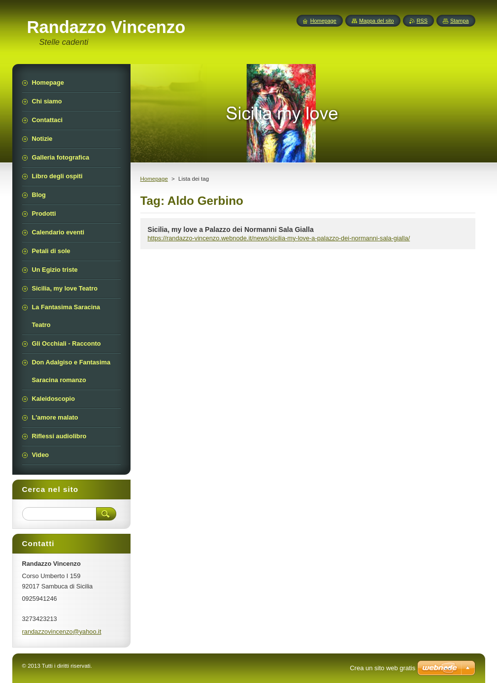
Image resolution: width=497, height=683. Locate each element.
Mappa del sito (376, 21)
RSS (422, 21)
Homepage (154, 179)
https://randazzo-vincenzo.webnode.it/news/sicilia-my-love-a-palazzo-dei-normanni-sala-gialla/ (279, 238)
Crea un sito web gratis (382, 668)
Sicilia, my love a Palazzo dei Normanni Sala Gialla (231, 229)
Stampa (459, 21)
